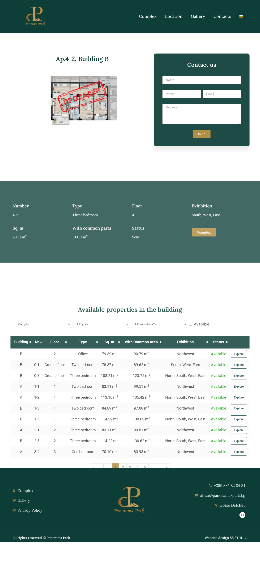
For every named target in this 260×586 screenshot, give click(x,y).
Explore (239, 445)
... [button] (107, 559)
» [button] (167, 559)
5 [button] (145, 559)
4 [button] (137, 559)
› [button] (160, 559)
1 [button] (115, 559)
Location (173, 16)
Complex (148, 16)
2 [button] (123, 559)
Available (199, 415)
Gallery (198, 16)
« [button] (93, 559)
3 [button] (130, 559)
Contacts (222, 16)
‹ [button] (100, 559)
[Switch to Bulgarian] (241, 16)
